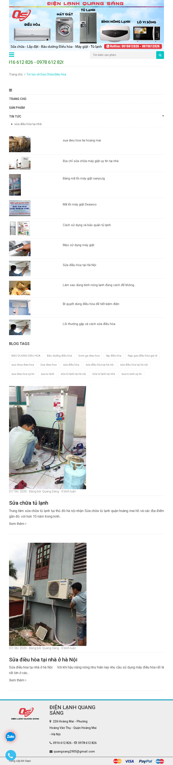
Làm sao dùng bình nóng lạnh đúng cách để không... (99, 285)
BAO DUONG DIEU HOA (25, 355)
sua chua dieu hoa (22, 364)
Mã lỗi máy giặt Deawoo (80, 204)
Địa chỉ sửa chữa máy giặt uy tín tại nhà (91, 161)
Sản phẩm (17, 107)
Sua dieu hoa (48, 364)
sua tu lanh (47, 374)
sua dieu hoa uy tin (22, 374)
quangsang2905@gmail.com (74, 751)
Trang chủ (17, 99)
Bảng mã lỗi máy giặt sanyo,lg (84, 178)
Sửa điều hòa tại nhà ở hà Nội (43, 660)
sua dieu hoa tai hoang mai (82, 140)
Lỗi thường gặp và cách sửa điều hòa (89, 324)
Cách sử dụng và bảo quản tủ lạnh (87, 225)
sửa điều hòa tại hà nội (134, 364)
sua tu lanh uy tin (131, 374)
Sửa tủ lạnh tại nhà (103, 374)
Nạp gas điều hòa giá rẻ (142, 355)
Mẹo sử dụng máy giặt (78, 245)
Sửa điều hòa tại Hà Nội (79, 265)
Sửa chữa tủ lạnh (28, 503)
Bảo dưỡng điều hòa (59, 355)
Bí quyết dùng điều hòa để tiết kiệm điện (91, 304)
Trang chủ (16, 74)
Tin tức (86, 116)
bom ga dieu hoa (89, 355)
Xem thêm (17, 524)
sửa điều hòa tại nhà (28, 124)
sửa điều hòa (71, 364)
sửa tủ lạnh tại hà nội (73, 374)
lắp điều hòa (113, 355)
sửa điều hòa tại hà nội (100, 364)
